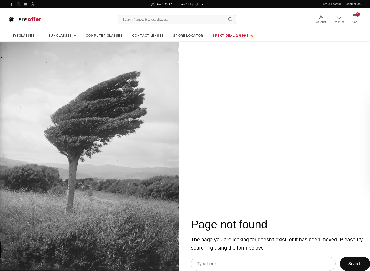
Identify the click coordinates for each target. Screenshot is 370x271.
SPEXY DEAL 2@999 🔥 (233, 36)
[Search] (230, 19)
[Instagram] (18, 4)
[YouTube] (25, 4)
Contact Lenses (148, 36)
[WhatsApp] (32, 4)
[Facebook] (11, 4)
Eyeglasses (25, 36)
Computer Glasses (104, 36)
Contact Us (353, 4)
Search (355, 263)
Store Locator (332, 4)
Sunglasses (62, 36)
